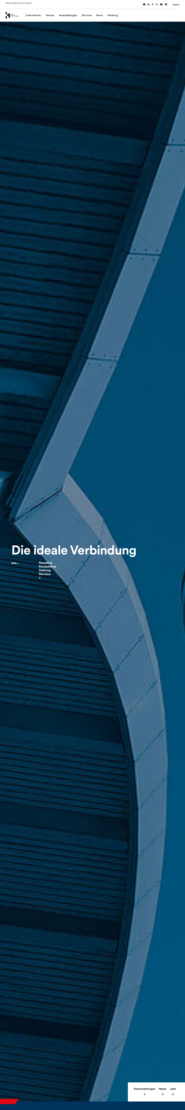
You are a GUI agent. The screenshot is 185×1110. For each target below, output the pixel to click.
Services (90, 13)
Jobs (173, 1088)
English (176, 3)
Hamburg (116, 13)
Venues (53, 13)
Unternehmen (37, 13)
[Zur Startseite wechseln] (14, 13)
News (103, 13)
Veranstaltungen (71, 13)
